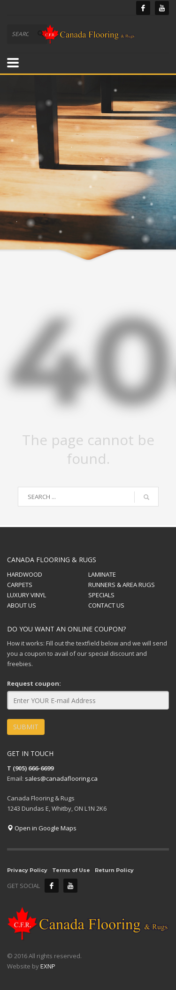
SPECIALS (101, 595)
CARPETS (19, 584)
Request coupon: (34, 683)
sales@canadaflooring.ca (61, 778)
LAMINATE (102, 574)
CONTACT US (106, 605)
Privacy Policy (27, 870)
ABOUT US (21, 605)
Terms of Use (71, 870)
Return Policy (114, 870)
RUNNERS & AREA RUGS (121, 584)
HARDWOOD (24, 574)
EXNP (47, 966)
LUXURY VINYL (26, 595)
